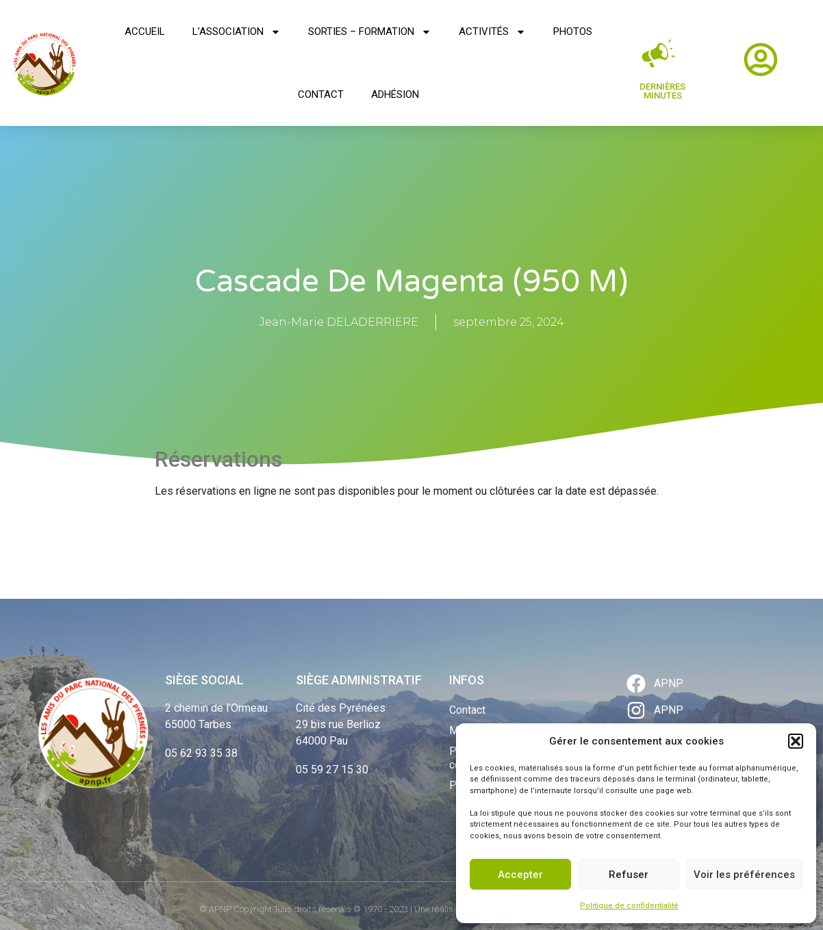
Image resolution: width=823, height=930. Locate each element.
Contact (321, 94)
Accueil (145, 31)
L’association (236, 32)
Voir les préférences (744, 874)
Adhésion (395, 94)
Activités (492, 32)
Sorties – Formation (369, 32)
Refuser (628, 874)
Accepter (520, 874)
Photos (572, 31)
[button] (795, 741)
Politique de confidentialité (629, 905)
